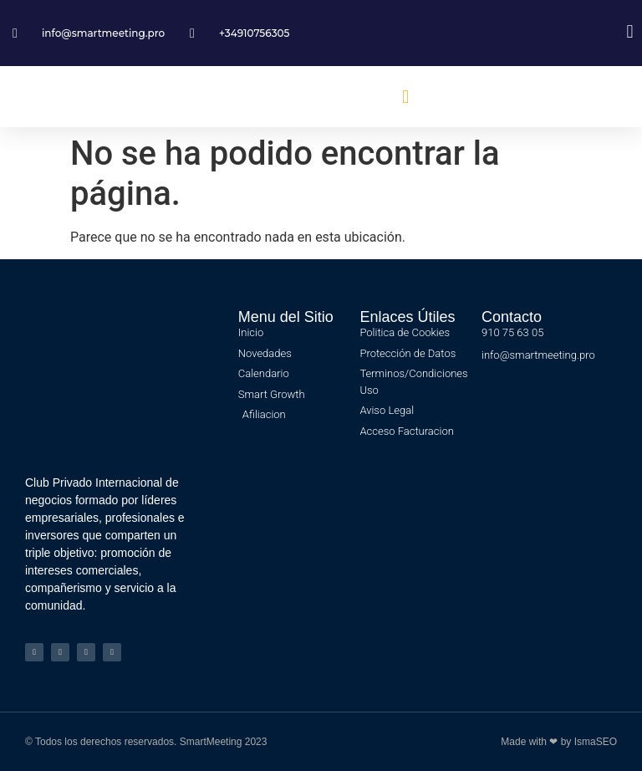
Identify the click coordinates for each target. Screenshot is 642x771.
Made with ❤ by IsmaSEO (559, 742)
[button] (406, 96)
